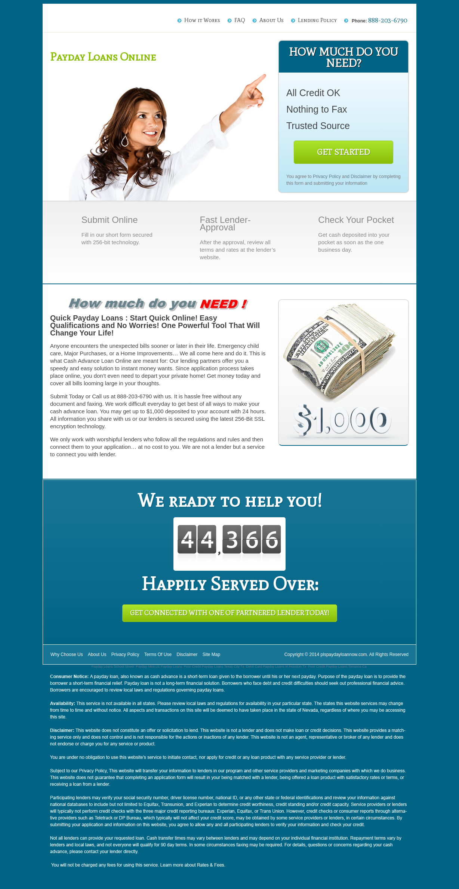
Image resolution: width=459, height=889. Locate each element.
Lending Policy (317, 20)
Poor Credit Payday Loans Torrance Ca (337, 666)
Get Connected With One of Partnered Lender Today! (229, 613)
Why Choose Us (66, 654)
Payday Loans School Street (113, 666)
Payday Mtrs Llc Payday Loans (159, 666)
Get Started (343, 152)
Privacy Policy (327, 176)
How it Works (202, 20)
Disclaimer (361, 176)
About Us (271, 20)
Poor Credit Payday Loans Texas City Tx (214, 666)
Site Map (211, 654)
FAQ (239, 20)
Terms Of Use (158, 654)
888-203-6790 (387, 20)
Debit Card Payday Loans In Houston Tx (276, 666)
